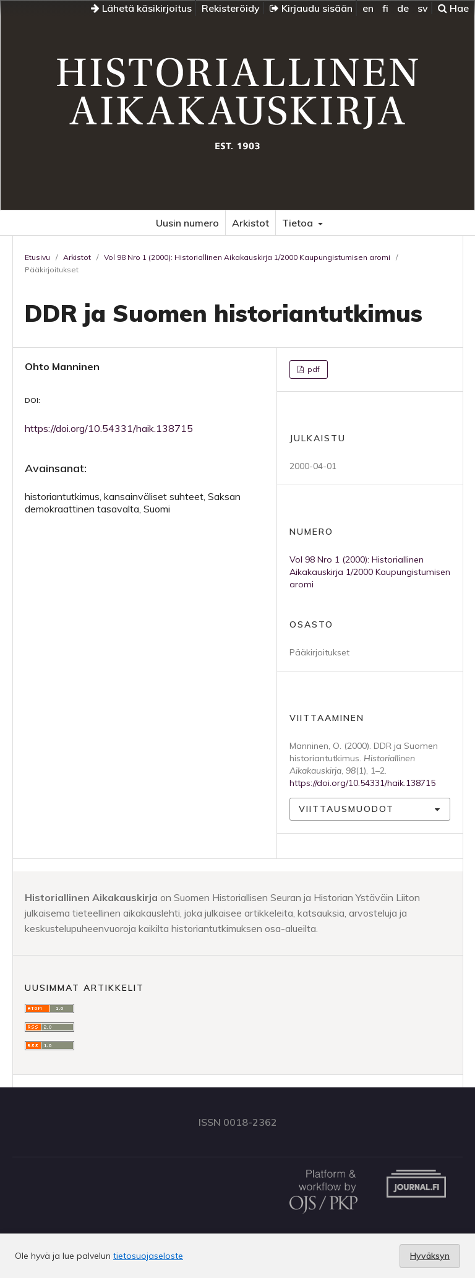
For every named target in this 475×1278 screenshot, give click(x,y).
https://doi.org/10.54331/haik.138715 (109, 428)
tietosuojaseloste (148, 1255)
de (403, 8)
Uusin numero (187, 223)
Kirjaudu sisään (311, 8)
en (368, 8)
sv (422, 8)
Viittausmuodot (346, 808)
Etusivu (37, 257)
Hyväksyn (430, 1255)
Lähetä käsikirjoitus (141, 8)
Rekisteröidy (231, 8)
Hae (453, 8)
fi (385, 8)
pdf (313, 369)
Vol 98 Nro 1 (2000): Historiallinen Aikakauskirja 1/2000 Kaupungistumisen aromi (247, 257)
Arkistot (250, 223)
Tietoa (298, 223)
